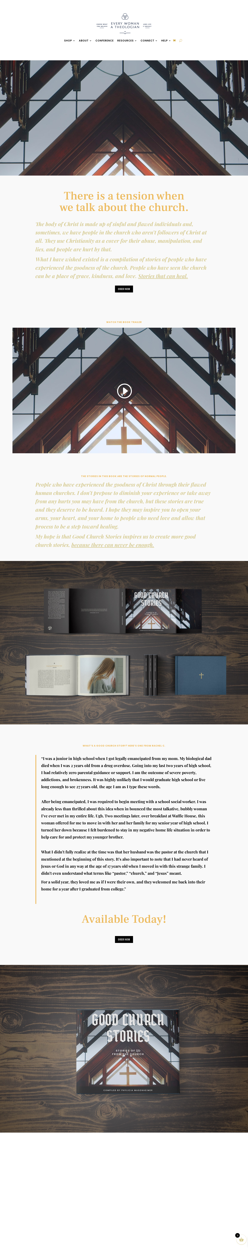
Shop (68, 40)
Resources (125, 40)
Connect (147, 40)
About (84, 40)
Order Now (124, 289)
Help (164, 40)
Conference (104, 40)
